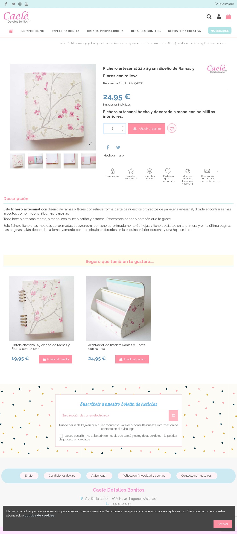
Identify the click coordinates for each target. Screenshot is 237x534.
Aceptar (222, 524)
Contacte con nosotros (196, 475)
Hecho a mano (114, 155)
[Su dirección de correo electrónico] (114, 415)
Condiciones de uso (62, 475)
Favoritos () (224, 4)
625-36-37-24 (121, 504)
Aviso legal (98, 475)
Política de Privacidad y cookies (144, 475)
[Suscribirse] (173, 415)
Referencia (110, 83)
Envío (28, 475)
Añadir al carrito (147, 128)
